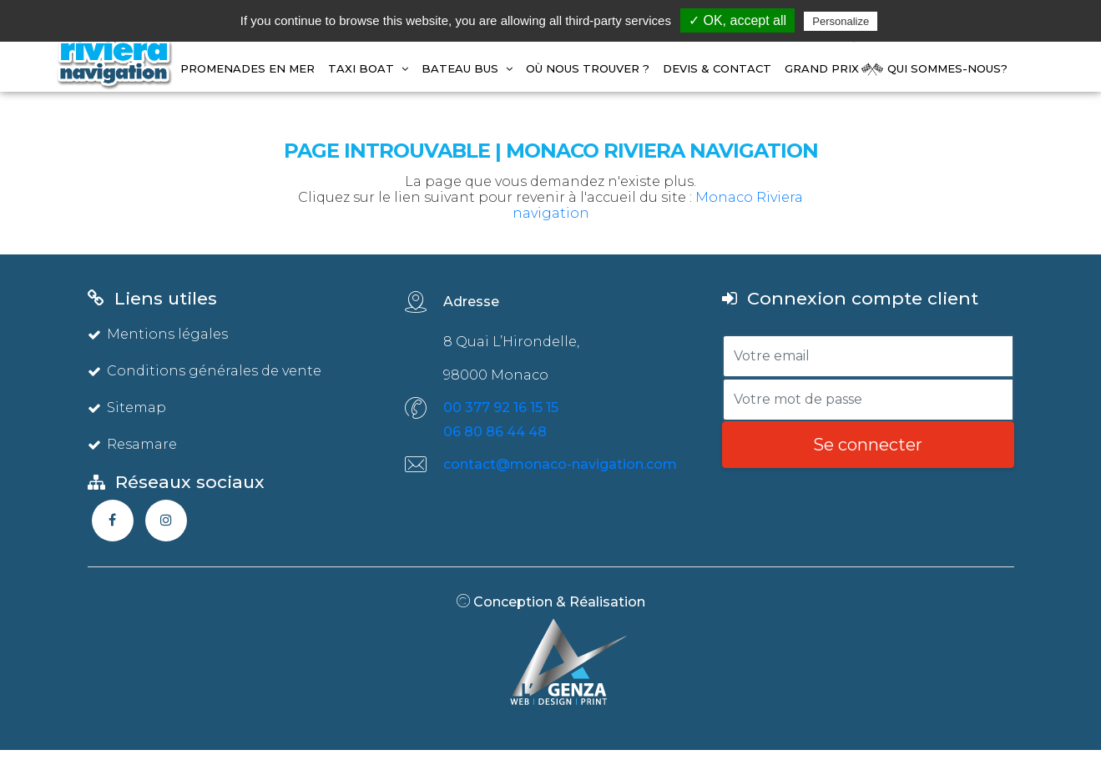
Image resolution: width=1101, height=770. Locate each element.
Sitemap (127, 407)
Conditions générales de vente (204, 371)
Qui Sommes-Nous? (947, 68)
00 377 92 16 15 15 (500, 407)
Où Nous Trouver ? (587, 68)
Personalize (840, 21)
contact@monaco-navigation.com (560, 464)
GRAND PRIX (822, 68)
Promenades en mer (247, 68)
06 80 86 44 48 (495, 432)
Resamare (132, 444)
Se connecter (867, 445)
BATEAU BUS (467, 68)
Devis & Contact (717, 68)
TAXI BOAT (368, 68)
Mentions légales (158, 334)
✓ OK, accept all (737, 20)
